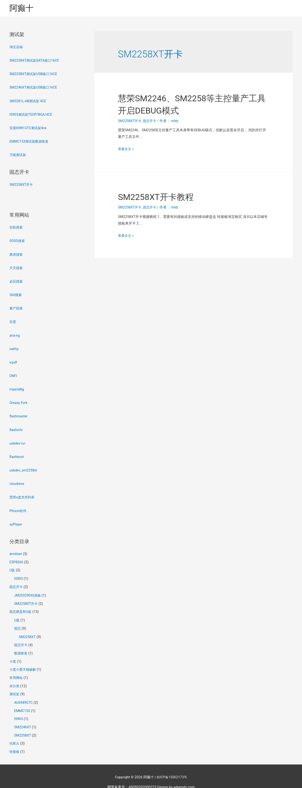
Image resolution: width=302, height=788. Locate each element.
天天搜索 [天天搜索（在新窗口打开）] (16, 265)
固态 (17, 620)
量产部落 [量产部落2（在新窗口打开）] (16, 305)
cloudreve (17, 478)
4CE (44, 100)
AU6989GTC (24, 692)
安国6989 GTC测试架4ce (28, 127)
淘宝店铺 (16, 47)
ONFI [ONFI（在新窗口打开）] (13, 372)
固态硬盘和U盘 (21, 604)
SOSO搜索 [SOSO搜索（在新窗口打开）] (17, 239)
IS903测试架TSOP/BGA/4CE (31, 114)
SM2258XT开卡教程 (160, 197)
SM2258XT (27, 628)
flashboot (16, 451)
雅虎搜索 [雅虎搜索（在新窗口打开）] (16, 252)
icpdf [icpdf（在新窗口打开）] (13, 358)
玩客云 (14, 732)
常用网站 (16, 668)
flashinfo (16, 425)
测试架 (14, 684)
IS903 (18, 571)
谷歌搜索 (16, 226)
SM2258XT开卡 (21, 183)
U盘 (12, 563)
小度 (13, 652)
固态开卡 (16, 579)
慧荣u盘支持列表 (22, 491)
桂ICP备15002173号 (172, 765)
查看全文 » (126, 149)
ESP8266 (16, 555)
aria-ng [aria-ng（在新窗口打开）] (14, 332)
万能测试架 (18, 154)
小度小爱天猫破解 (23, 660)
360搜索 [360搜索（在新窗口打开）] (15, 292)
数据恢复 (21, 644)
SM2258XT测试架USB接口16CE (34, 74)
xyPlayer (16, 518)
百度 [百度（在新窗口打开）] (13, 319)
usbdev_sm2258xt (23, 464)
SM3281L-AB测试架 (25, 100)
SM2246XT (23, 716)
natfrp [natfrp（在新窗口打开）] (14, 345)
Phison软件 (18, 504)
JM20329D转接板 (28, 587)
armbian (15, 547)
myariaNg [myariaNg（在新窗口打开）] (17, 385)
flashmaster (18, 411)
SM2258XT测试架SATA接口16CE (35, 61)
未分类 (14, 676)
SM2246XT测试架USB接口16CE (34, 87)
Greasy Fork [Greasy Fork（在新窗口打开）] (18, 398)
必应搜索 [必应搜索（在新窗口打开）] (16, 279)
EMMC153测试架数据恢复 (30, 140)
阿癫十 (21, 8)
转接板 (14, 740)
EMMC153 (22, 700)
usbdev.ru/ (17, 438)
